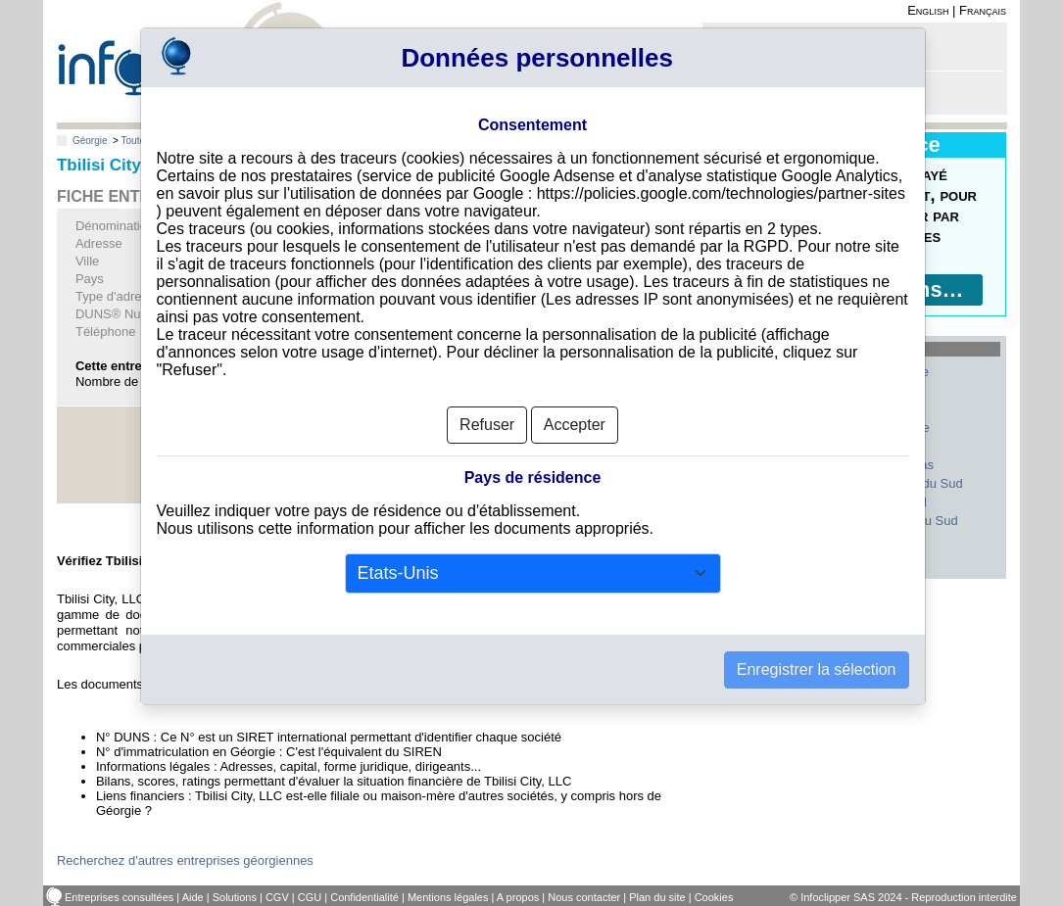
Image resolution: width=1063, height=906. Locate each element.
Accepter (574, 424)
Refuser (486, 424)
